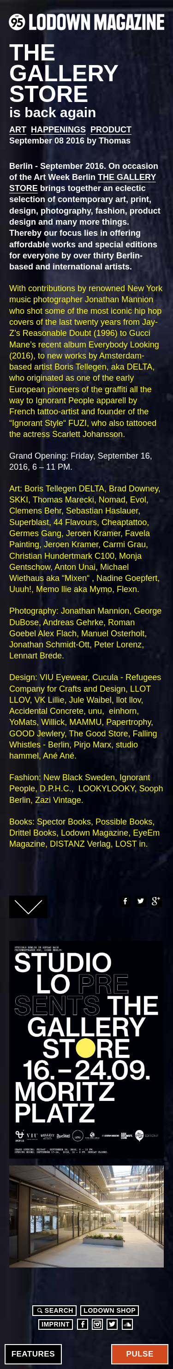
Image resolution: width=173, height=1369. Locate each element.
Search (54, 1310)
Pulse (140, 1354)
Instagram (97, 1324)
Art (17, 129)
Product (110, 129)
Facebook (124, 901)
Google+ (156, 901)
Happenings (58, 129)
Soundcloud (127, 1324)
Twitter (140, 901)
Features (33, 1354)
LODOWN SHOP (110, 1310)
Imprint (56, 1324)
